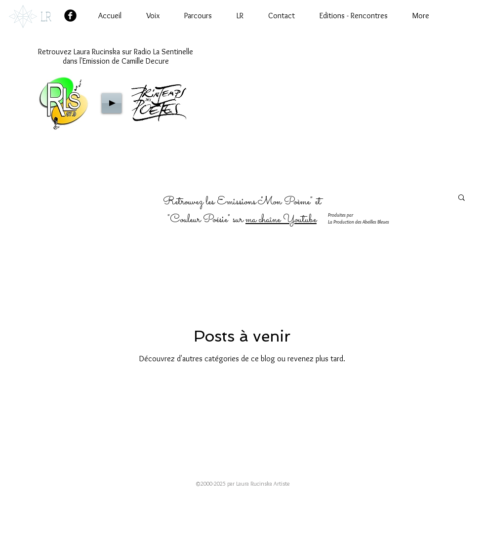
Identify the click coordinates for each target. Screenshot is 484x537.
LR (45, 16)
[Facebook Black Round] (70, 15)
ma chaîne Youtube (281, 220)
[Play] (111, 103)
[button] (461, 198)
